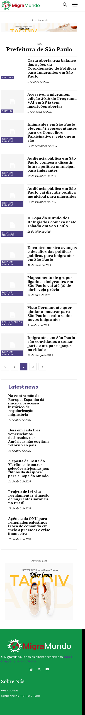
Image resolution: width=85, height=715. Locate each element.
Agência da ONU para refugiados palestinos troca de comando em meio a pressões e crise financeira (29, 526)
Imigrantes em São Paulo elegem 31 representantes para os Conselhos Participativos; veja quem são (52, 132)
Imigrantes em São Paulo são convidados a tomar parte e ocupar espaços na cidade (51, 344)
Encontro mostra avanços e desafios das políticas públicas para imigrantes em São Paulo (52, 254)
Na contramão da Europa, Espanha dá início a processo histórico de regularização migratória (26, 405)
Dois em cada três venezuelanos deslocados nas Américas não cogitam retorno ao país (28, 437)
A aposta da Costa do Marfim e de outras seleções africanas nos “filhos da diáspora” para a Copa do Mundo (28, 468)
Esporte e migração (8, 233)
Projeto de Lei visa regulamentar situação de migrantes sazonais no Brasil (28, 497)
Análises (7, 77)
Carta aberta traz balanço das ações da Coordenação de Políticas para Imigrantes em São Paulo (52, 68)
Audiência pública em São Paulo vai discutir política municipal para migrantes (51, 192)
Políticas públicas (8, 140)
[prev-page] (5, 366)
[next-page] (42, 366)
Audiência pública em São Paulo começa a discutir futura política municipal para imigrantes (51, 164)
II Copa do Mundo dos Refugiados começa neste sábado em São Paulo (51, 222)
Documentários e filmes (12, 323)
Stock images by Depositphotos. (36, 659)
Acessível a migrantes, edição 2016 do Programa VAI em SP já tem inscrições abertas (52, 100)
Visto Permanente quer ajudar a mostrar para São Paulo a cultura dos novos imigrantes (50, 313)
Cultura (7, 111)
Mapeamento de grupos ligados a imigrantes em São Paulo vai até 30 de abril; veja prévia (50, 283)
